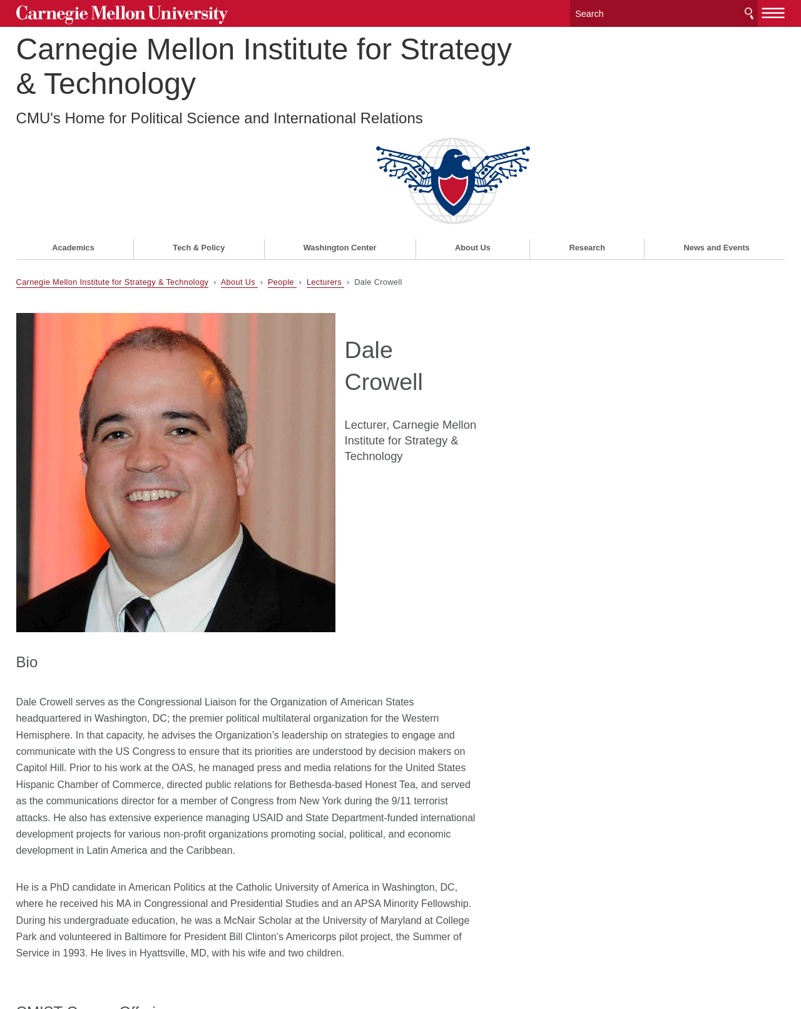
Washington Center (340, 148)
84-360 (43, 794)
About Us (473, 148)
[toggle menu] (773, 11)
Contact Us (40, 931)
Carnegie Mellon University (112, 13)
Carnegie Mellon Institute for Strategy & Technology (264, 65)
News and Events (717, 148)
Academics (73, 148)
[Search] (664, 12)
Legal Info (38, 955)
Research (587, 148)
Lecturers (325, 182)
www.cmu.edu (108, 955)
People (282, 182)
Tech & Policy (199, 148)
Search (749, 12)
